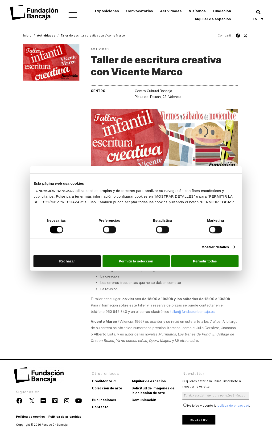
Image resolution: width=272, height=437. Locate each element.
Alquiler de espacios (212, 19)
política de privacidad (233, 405)
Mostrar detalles (215, 247)
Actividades (171, 11)
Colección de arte (107, 388)
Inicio (27, 35)
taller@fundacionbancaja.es (192, 311)
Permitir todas (205, 261)
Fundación (222, 11)
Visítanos (197, 11)
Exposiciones (107, 11)
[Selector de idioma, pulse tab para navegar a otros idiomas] (258, 19)
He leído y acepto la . (216, 405)
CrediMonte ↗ (104, 381)
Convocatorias (139, 11)
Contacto (100, 407)
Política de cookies (30, 416)
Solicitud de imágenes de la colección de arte (153, 390)
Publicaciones (104, 400)
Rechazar (67, 261)
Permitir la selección (136, 261)
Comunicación (144, 400)
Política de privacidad (65, 416)
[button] (258, 12)
